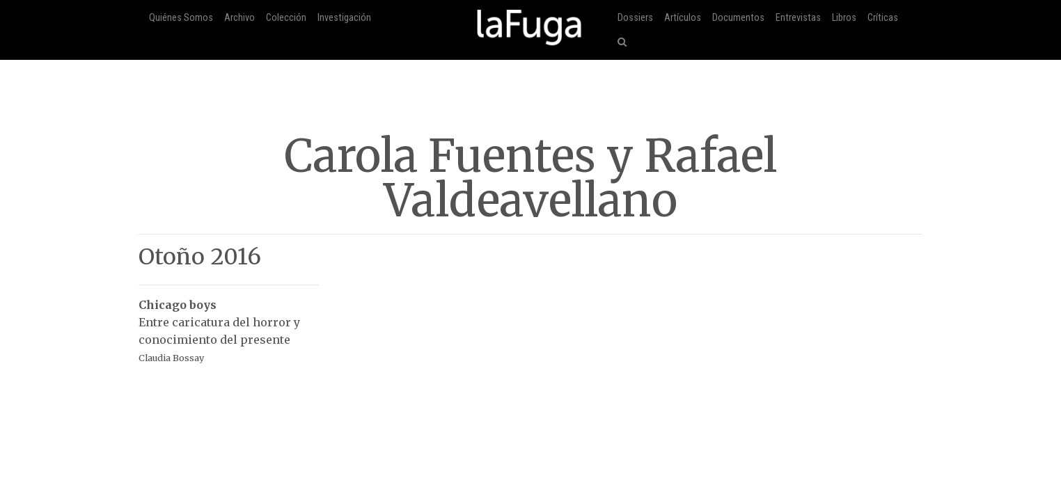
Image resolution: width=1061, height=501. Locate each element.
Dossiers (635, 18)
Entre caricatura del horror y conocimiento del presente (229, 324)
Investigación (344, 18)
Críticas (882, 18)
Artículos (682, 18)
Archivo (239, 18)
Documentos (738, 18)
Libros (844, 18)
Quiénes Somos (181, 18)
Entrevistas (798, 18)
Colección (286, 18)
